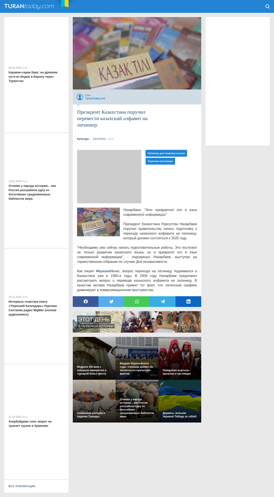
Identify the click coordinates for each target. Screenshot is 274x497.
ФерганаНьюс (108, 271)
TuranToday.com (29, 6)
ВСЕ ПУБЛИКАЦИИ (22, 486)
